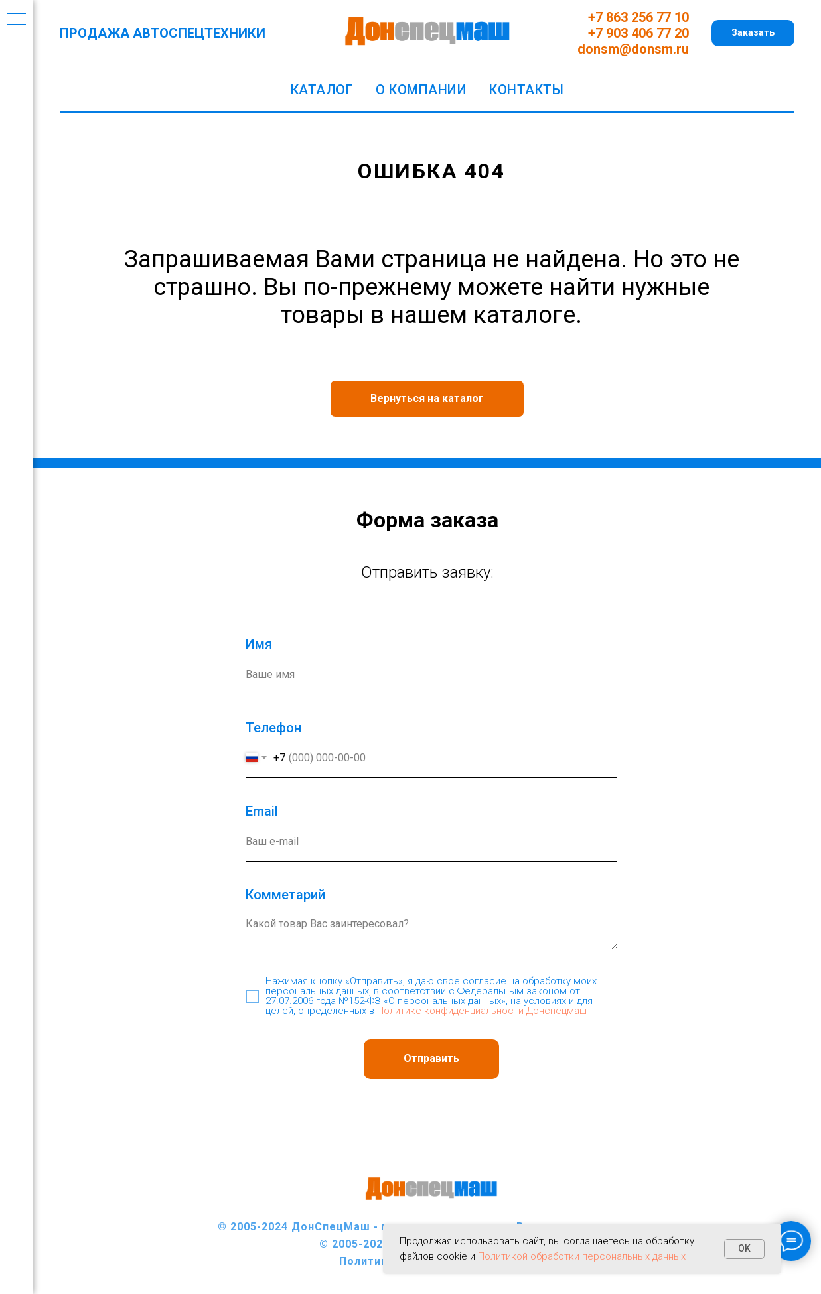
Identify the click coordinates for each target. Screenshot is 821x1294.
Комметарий (285, 895)
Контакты (526, 89)
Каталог (322, 89)
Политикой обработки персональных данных (582, 1256)
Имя (259, 644)
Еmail (262, 811)
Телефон (273, 728)
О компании (421, 89)
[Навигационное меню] (16, 20)
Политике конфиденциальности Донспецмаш (482, 1011)
